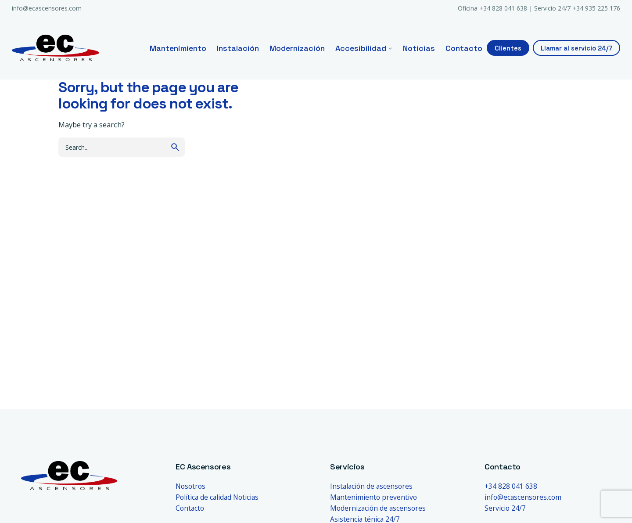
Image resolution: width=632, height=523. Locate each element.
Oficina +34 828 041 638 (492, 8)
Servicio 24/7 (505, 508)
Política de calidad (203, 497)
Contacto (190, 508)
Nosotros (190, 486)
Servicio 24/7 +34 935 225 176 (577, 8)
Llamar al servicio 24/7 (576, 48)
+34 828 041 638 (511, 486)
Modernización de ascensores (378, 508)
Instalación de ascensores (371, 486)
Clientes (508, 48)
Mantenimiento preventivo (373, 497)
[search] (175, 147)
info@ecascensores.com (47, 8)
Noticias (246, 497)
